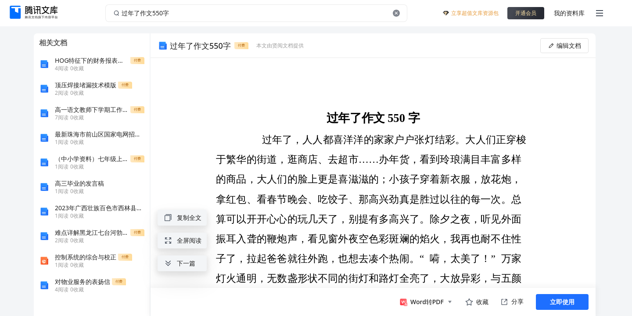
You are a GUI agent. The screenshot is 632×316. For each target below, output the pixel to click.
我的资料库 (569, 13)
